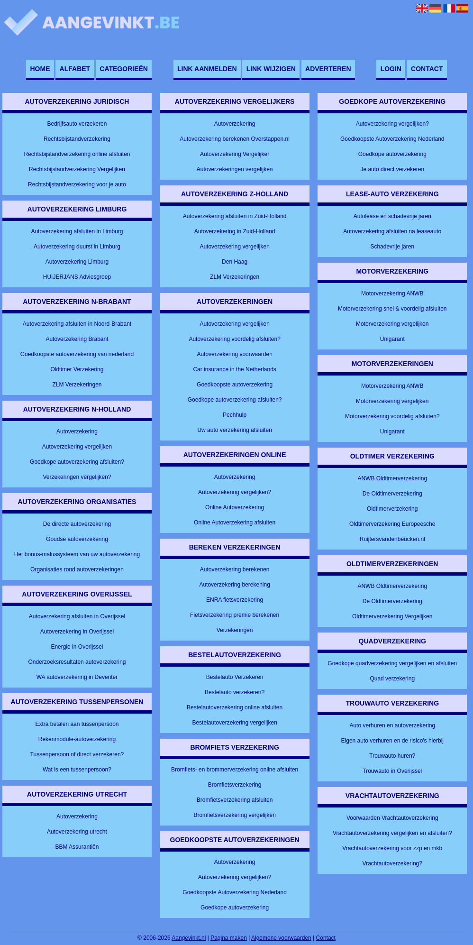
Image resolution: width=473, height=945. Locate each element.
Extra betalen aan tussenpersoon (76, 724)
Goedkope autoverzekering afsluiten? (77, 462)
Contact (427, 69)
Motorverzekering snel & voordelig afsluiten (392, 308)
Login (391, 69)
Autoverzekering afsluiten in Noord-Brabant (77, 324)
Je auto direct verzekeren (392, 169)
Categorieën (124, 69)
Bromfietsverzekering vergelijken (234, 815)
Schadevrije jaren (392, 246)
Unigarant (392, 339)
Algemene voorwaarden (281, 938)
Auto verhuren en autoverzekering (392, 725)
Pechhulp (234, 415)
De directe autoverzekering (77, 524)
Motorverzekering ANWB (392, 293)
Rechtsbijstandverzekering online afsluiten (77, 154)
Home (40, 69)
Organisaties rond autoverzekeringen (77, 569)
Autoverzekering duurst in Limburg (77, 246)
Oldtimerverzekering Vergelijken (392, 616)
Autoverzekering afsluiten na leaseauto (392, 231)
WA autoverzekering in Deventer (77, 677)
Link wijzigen (271, 69)
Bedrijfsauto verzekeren (77, 123)
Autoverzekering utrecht (77, 831)
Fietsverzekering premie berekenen (234, 615)
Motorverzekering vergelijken (392, 324)
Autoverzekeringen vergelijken (235, 169)
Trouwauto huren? (392, 755)
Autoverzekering (77, 431)
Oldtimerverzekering (392, 508)
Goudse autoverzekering (77, 539)
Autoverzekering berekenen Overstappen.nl (234, 139)
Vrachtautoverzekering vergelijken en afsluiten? (392, 833)
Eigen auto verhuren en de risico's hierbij (392, 740)
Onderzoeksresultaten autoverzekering (77, 662)
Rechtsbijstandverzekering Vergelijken (77, 169)
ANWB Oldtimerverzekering (392, 478)
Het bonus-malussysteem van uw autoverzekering (77, 554)
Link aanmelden (206, 69)
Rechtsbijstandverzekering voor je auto (77, 184)
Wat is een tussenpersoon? (77, 769)
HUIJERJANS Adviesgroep (77, 277)
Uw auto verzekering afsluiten (234, 430)
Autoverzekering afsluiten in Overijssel (77, 616)
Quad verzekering (392, 678)
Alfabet (75, 69)
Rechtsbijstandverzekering (77, 139)
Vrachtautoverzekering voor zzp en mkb (392, 848)
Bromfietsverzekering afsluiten (235, 800)
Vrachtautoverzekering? (392, 863)
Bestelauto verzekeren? (234, 692)
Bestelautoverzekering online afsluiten (234, 707)
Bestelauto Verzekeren (235, 677)
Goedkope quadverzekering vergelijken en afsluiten (392, 663)
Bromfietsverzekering (235, 784)
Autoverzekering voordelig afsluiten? (234, 339)
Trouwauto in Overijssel (392, 771)
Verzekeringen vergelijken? (77, 477)
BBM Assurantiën (77, 847)
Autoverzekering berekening (234, 584)
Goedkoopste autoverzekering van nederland (77, 354)
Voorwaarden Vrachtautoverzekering (392, 818)
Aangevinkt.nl (189, 938)
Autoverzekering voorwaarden (234, 354)
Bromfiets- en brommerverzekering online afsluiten (234, 769)
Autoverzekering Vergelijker (234, 154)
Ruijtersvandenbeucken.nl (392, 539)
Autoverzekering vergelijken (77, 446)
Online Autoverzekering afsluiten (234, 522)
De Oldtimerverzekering (392, 493)
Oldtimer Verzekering (76, 369)
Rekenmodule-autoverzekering (77, 739)
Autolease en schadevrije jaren (392, 216)
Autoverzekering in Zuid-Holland (234, 231)
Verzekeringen (235, 630)
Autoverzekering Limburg (77, 261)
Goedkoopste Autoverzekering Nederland (234, 892)
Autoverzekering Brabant (76, 339)
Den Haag (234, 261)
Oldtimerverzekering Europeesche (392, 524)
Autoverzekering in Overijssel (77, 631)
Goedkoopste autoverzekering (235, 384)
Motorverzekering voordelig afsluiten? (392, 416)
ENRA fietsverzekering (234, 599)
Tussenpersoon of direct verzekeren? (77, 754)
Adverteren (328, 69)
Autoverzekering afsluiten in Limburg (77, 231)
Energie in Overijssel (77, 646)
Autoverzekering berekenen (235, 569)
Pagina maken (228, 938)
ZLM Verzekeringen (76, 384)
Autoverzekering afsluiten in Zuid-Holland (235, 216)
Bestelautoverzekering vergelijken (234, 722)
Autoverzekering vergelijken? (234, 492)
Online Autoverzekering (234, 507)
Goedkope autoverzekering (234, 907)
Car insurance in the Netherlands (234, 369)
